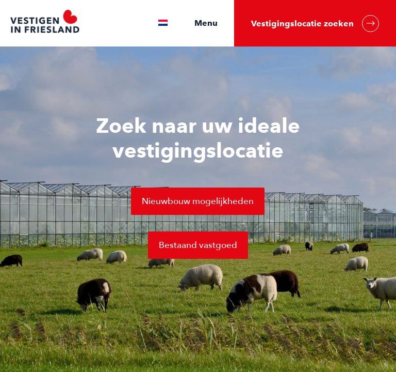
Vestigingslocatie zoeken (315, 23)
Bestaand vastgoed (198, 245)
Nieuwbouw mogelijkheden (198, 201)
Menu (206, 23)
